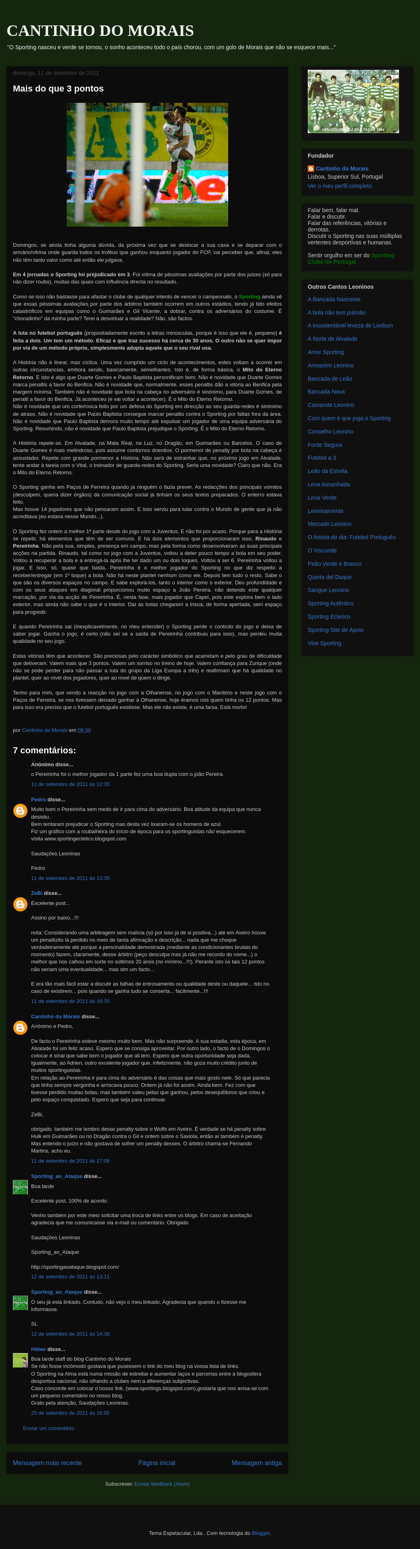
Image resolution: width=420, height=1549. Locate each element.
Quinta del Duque (330, 577)
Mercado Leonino (329, 524)
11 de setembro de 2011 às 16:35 (70, 1001)
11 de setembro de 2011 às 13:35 (70, 878)
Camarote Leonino (331, 405)
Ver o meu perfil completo (340, 186)
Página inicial (156, 1462)
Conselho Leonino (330, 431)
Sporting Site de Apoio (336, 630)
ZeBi (36, 893)
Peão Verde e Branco (334, 564)
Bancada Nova (326, 391)
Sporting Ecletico (329, 616)
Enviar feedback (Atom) (162, 1484)
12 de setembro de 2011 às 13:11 (70, 1277)
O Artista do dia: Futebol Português (352, 537)
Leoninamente (326, 511)
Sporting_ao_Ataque (56, 1176)
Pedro (38, 799)
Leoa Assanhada (329, 484)
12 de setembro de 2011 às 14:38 (70, 1334)
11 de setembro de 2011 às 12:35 (70, 784)
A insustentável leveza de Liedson (350, 325)
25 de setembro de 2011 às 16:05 (70, 1413)
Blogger (261, 1533)
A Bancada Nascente (334, 299)
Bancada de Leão (330, 378)
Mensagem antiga (257, 1462)
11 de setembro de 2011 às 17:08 (70, 1161)
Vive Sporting (324, 643)
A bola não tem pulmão (336, 312)
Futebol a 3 (322, 457)
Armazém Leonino (331, 365)
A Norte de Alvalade (332, 339)
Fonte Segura (325, 445)
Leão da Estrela (327, 471)
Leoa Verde (322, 497)
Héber (38, 1349)
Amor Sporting (326, 352)
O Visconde (322, 550)
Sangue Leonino (328, 590)
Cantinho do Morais (55, 1016)
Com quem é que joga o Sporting (349, 418)
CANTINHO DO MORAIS (100, 30)
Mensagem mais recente (47, 1462)
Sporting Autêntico (331, 603)
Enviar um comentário (48, 1428)
